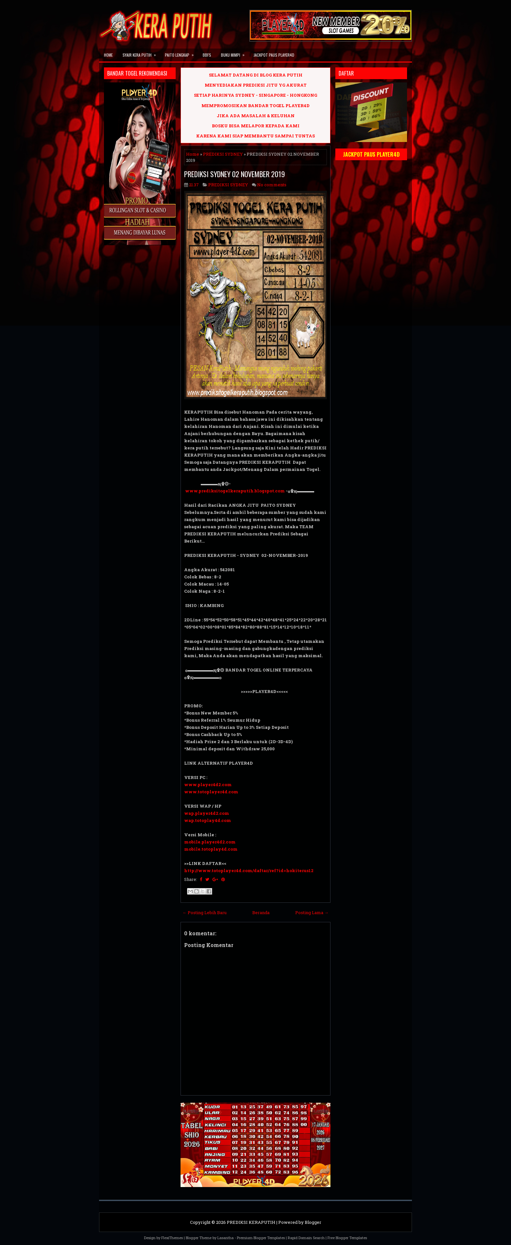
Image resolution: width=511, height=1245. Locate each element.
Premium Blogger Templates (261, 1237)
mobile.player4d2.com (210, 842)
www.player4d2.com (208, 784)
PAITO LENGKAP (181, 53)
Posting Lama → (311, 912)
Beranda (261, 912)
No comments (271, 185)
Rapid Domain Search (306, 1237)
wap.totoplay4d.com (207, 820)
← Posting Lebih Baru (204, 912)
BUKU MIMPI (235, 53)
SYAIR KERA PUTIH (141, 53)
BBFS (207, 55)
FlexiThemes (172, 1237)
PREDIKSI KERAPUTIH (251, 1222)
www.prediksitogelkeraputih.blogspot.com (235, 491)
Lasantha (225, 1237)
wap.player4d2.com (206, 813)
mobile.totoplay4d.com (211, 849)
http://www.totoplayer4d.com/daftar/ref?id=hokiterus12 (249, 870)
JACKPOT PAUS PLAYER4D (274, 55)
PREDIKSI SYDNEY (223, 154)
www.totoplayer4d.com (211, 792)
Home (108, 55)
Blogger (313, 1222)
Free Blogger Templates (347, 1237)
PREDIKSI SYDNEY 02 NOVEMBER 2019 (234, 174)
